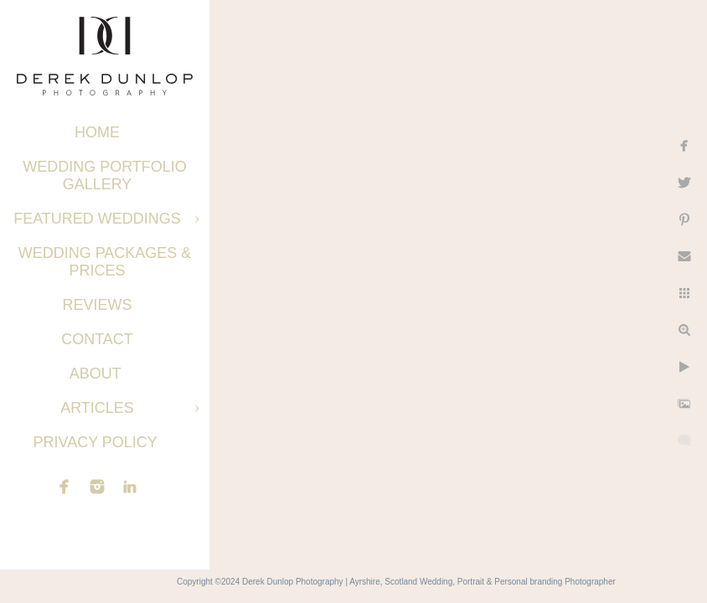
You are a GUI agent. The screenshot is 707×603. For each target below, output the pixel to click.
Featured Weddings (97, 218)
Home (97, 132)
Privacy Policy (97, 442)
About (98, 373)
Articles (97, 407)
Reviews (97, 304)
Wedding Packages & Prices (105, 262)
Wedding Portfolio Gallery (105, 175)
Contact (97, 339)
